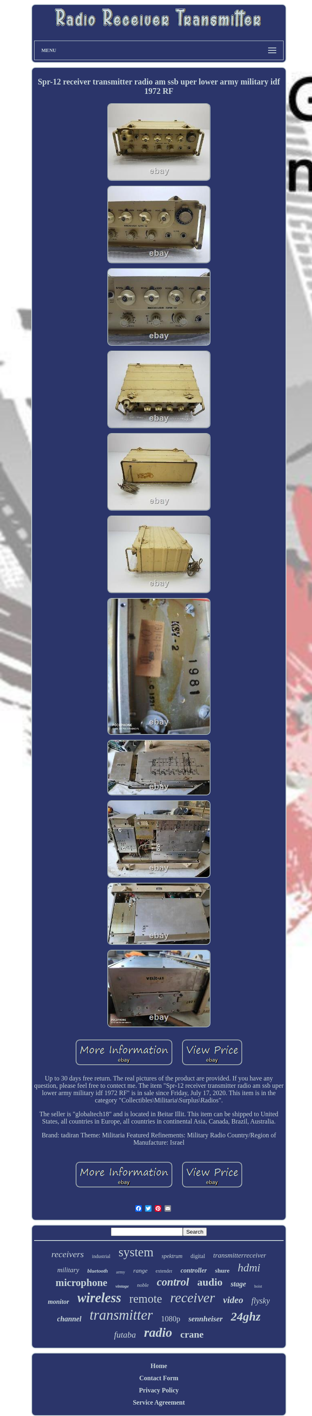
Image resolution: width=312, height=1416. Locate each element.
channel (69, 1319)
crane (192, 1334)
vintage (122, 1286)
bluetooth (97, 1271)
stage (238, 1284)
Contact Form (158, 1378)
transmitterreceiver (239, 1255)
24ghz (245, 1316)
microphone (81, 1282)
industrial (101, 1256)
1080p (170, 1318)
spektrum (172, 1256)
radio (158, 1332)
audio (210, 1282)
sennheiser (205, 1318)
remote (145, 1298)
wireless (99, 1297)
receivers (67, 1254)
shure (222, 1270)
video (233, 1300)
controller (193, 1270)
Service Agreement (159, 1402)
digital (198, 1256)
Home (159, 1365)
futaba (125, 1335)
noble (143, 1285)
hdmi (249, 1267)
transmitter (121, 1315)
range (140, 1270)
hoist (258, 1286)
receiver (192, 1297)
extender (164, 1271)
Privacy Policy (159, 1390)
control (173, 1282)
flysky (260, 1300)
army (121, 1271)
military (68, 1270)
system (136, 1252)
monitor (58, 1301)
